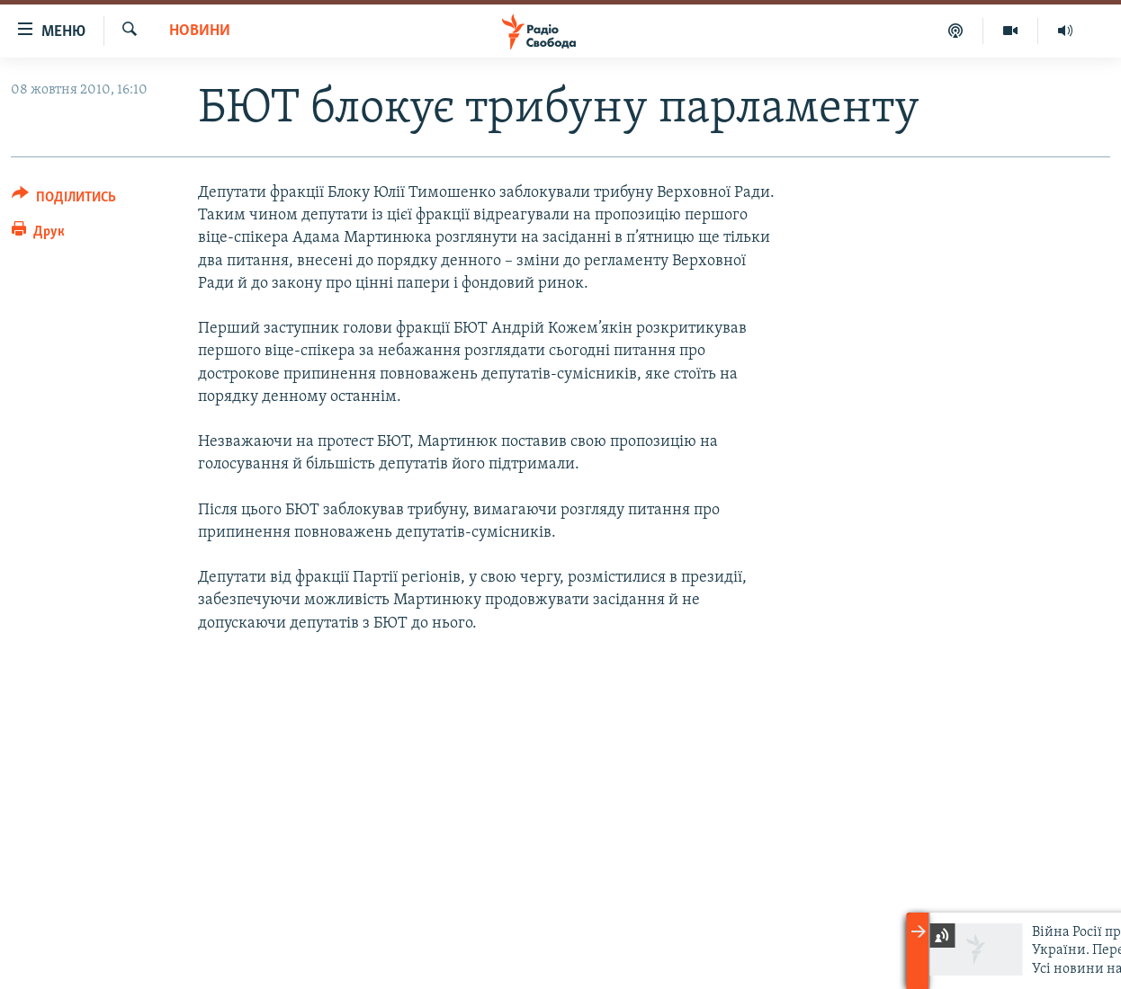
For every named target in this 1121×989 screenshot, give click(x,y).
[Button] (64, 200)
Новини (199, 31)
